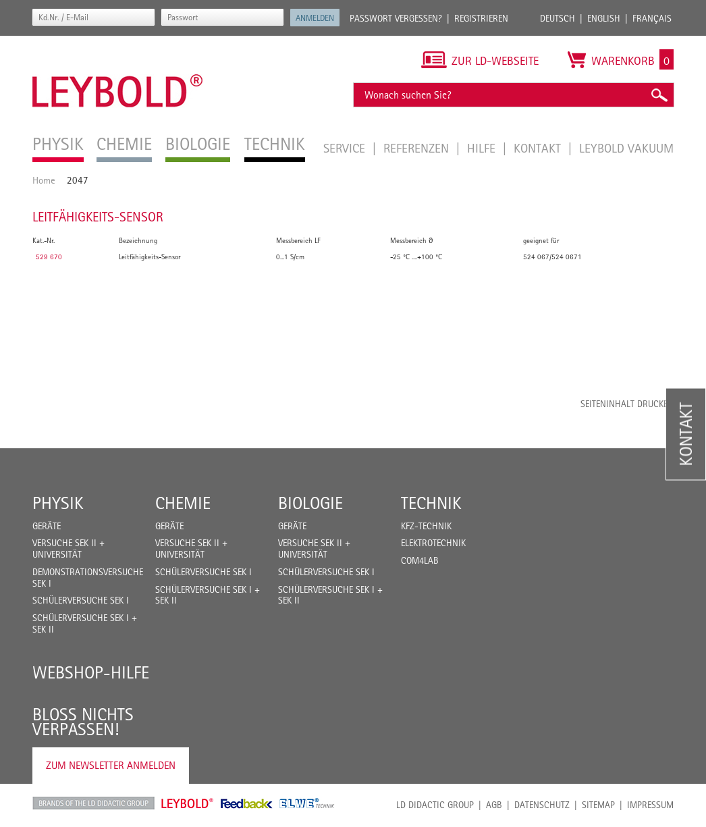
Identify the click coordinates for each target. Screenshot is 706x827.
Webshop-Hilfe (90, 672)
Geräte (46, 526)
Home (43, 180)
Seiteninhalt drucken (627, 403)
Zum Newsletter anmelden (110, 765)
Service (346, 147)
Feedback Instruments (247, 803)
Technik (431, 503)
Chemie (183, 503)
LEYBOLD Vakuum (626, 147)
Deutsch (557, 18)
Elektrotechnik (433, 542)
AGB (494, 804)
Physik (58, 503)
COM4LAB (420, 560)
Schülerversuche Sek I (80, 600)
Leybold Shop (187, 803)
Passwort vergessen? (396, 18)
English (603, 18)
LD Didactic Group (435, 804)
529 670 (49, 256)
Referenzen (417, 147)
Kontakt (539, 147)
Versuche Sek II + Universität (68, 548)
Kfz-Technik (426, 526)
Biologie (310, 503)
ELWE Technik (307, 803)
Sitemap (598, 804)
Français (652, 18)
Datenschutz (542, 804)
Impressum (650, 804)
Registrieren (481, 18)
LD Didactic (93, 803)
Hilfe (483, 147)
